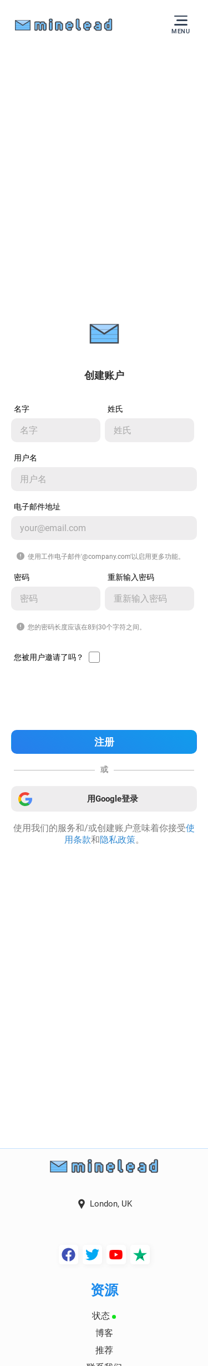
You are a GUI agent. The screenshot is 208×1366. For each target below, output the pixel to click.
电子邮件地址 (37, 506)
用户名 (25, 457)
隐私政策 (117, 839)
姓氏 (115, 408)
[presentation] (104, 697)
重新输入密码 (131, 577)
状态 (104, 1315)
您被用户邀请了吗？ (49, 657)
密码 (21, 577)
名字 (21, 408)
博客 (104, 1333)
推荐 (104, 1350)
